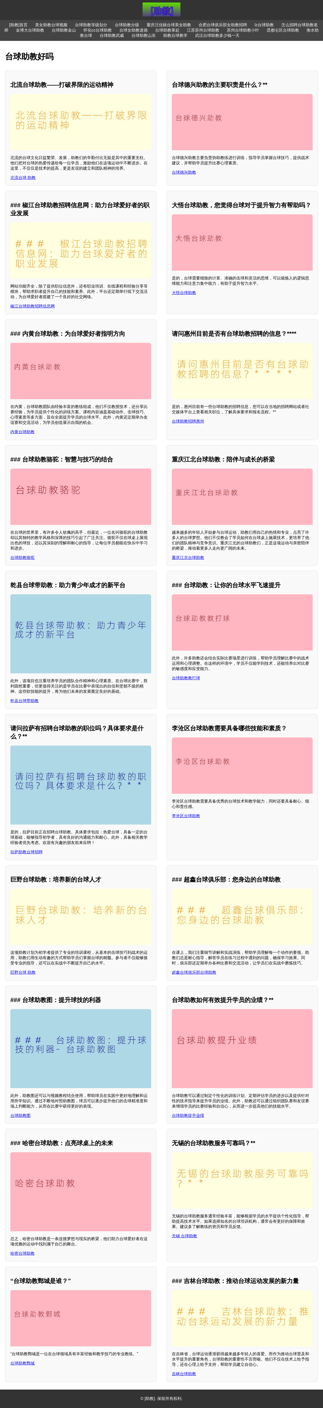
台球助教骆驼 (22, 557)
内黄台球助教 (22, 432)
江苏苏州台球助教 (203, 30)
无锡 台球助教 (184, 1236)
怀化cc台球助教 (98, 30)
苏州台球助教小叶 (243, 30)
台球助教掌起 (167, 30)
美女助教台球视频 (51, 25)
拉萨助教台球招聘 (26, 852)
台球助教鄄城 (22, 1363)
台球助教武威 (112, 35)
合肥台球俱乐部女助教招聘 (223, 25)
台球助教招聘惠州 (188, 421)
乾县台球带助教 (24, 701)
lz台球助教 (264, 25)
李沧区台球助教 (186, 816)
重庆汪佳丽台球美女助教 (169, 25)
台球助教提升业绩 (188, 1115)
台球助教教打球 (186, 678)
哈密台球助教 (22, 1253)
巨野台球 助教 (23, 972)
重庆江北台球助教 (188, 557)
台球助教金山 (64, 30)
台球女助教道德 (133, 30)
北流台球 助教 (23, 177)
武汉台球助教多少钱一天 (217, 35)
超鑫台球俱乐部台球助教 (194, 972)
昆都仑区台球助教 (283, 30)
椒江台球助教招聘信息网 (32, 306)
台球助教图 (20, 1115)
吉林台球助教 (184, 1374)
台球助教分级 (127, 25)
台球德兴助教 (184, 172)
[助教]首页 (18, 25)
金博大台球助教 (30, 30)
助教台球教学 (175, 35)
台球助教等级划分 (91, 25)
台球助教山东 (143, 35)
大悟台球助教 (184, 293)
